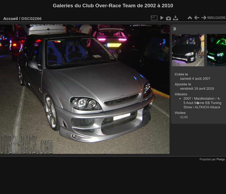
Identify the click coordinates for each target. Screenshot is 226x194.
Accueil (10, 18)
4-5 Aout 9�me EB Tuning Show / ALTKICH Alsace (202, 102)
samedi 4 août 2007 (195, 79)
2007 (187, 98)
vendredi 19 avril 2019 (197, 88)
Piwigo (221, 159)
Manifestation (204, 98)
